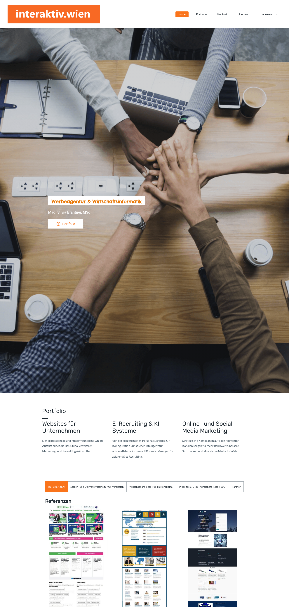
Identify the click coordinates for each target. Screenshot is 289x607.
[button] (56, 488)
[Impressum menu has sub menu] (235, 15)
